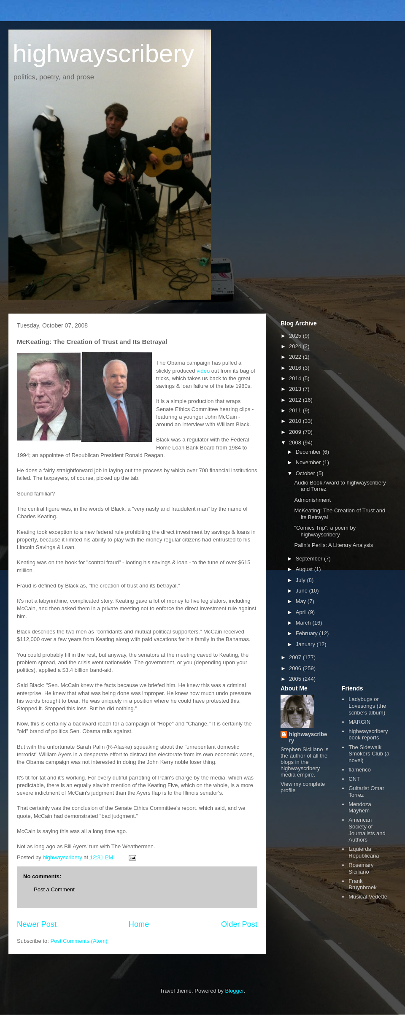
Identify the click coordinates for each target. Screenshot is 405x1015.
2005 (296, 679)
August (305, 569)
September (310, 558)
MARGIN (359, 722)
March (304, 623)
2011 (296, 410)
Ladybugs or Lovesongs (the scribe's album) (367, 705)
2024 (296, 346)
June (302, 590)
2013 (296, 389)
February (307, 633)
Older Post (239, 924)
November (309, 462)
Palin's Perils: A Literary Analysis (333, 545)
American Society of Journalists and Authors (366, 830)
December (309, 452)
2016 (296, 368)
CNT (354, 779)
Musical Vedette (367, 896)
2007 (296, 657)
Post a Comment (54, 889)
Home (139, 924)
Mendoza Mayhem (359, 807)
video (203, 371)
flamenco (359, 769)
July (301, 580)
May (302, 601)
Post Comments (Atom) (79, 941)
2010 (296, 421)
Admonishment (312, 500)
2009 (296, 432)
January (306, 644)
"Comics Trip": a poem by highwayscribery (325, 531)
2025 (296, 336)
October (306, 473)
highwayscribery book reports (368, 734)
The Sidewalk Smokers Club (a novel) (368, 753)
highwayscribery (103, 53)
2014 (296, 378)
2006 (296, 668)
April (302, 612)
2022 (296, 357)
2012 (296, 400)
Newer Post (37, 924)
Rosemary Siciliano (360, 868)
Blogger (234, 991)
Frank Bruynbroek (362, 884)
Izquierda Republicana (363, 852)
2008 (296, 442)
